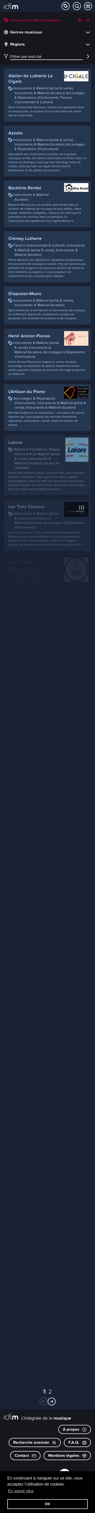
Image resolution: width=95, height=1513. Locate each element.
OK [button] (47, 1504)
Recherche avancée (34, 1442)
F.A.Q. (77, 1442)
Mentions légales (67, 1455)
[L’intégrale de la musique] (11, 6)
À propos (74, 1429)
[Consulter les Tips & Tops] (88, 6)
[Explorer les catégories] (66, 6)
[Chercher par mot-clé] (77, 6)
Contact (25, 1455)
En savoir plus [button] (21, 1491)
